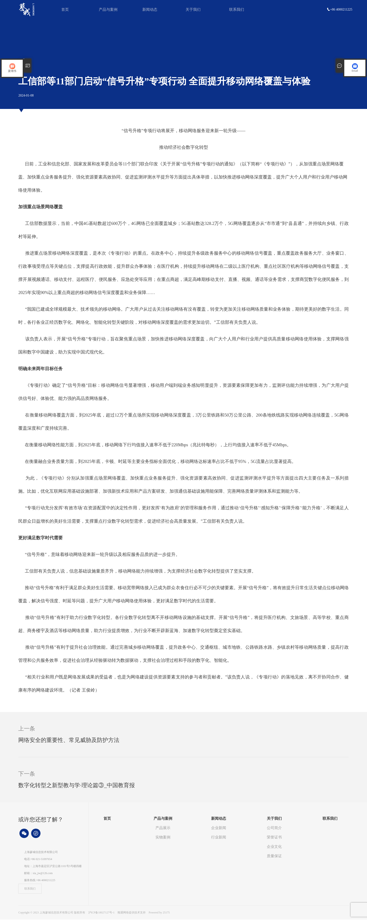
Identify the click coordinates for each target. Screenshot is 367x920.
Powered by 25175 (159, 913)
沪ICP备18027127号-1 (101, 913)
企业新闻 (218, 828)
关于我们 (193, 9)
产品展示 (162, 828)
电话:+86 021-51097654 (38, 859)
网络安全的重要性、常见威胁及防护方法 (68, 740)
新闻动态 (149, 9)
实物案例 (162, 838)
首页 (65, 9)
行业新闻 (218, 838)
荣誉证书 (274, 838)
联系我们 (236, 9)
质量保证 (274, 856)
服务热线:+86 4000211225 (39, 880)
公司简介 (274, 828)
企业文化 (274, 847)
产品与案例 (108, 9)
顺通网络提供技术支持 (131, 913)
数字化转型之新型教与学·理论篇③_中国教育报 (76, 786)
